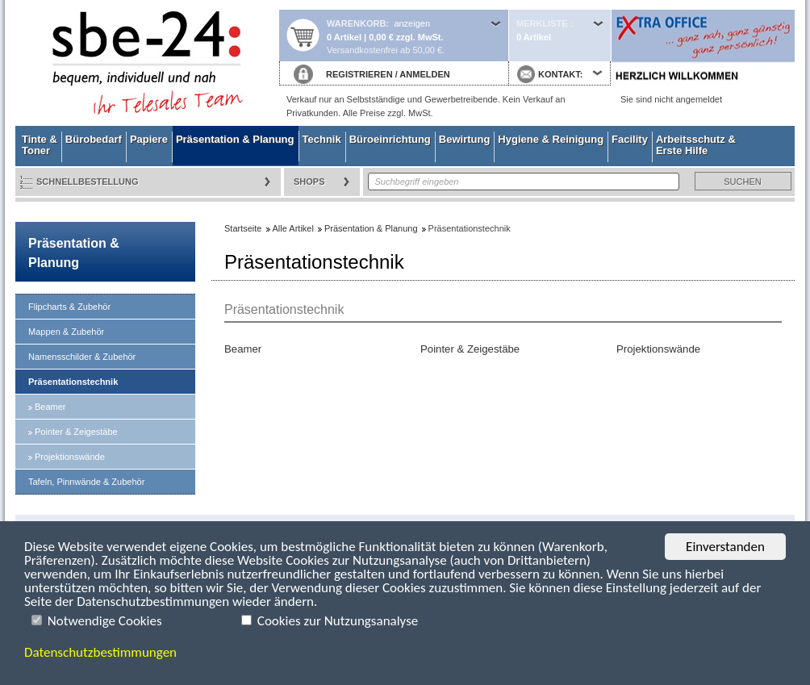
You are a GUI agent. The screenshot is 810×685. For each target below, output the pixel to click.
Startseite (146, 63)
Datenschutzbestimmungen (100, 652)
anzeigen (412, 23)
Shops (309, 181)
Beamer (50, 406)
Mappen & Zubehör (66, 331)
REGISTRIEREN (359, 74)
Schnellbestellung (87, 181)
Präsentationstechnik (73, 381)
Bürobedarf (93, 139)
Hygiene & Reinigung (550, 139)
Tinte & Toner (39, 145)
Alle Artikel (293, 228)
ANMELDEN (424, 74)
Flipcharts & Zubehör (69, 306)
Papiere (149, 139)
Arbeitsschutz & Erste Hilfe (696, 145)
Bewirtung (465, 139)
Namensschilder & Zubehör (82, 356)
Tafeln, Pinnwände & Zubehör (86, 482)
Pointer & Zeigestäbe (76, 431)
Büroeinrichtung (390, 139)
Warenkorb (356, 23)
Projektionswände (70, 457)
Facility (630, 139)
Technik (322, 139)
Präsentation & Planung (235, 139)
